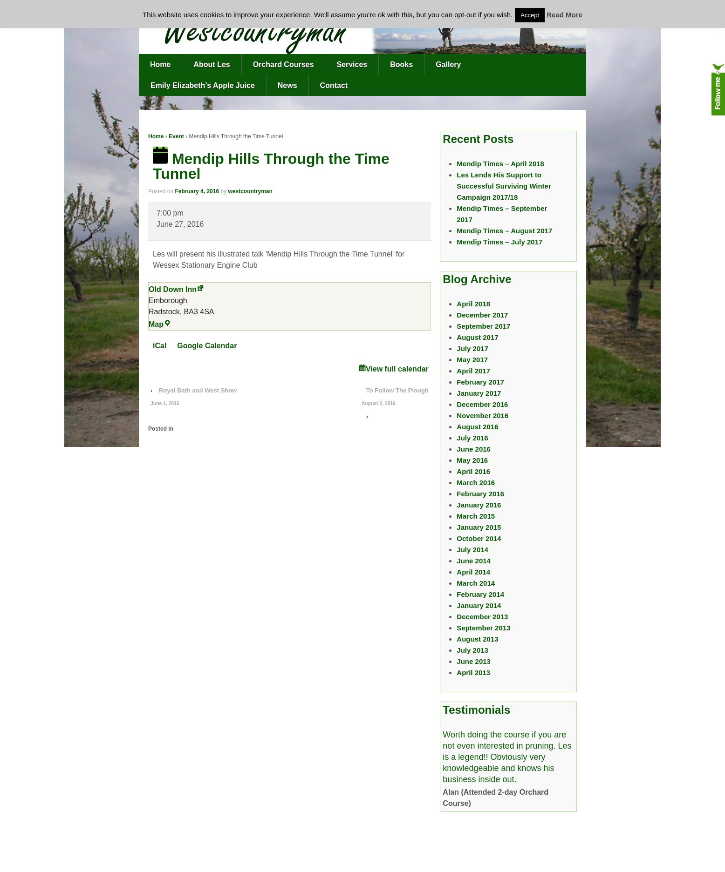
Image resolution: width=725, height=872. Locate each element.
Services (351, 64)
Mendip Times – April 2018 (500, 164)
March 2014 (476, 583)
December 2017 (482, 315)
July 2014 (472, 550)
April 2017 (473, 371)
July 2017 (472, 348)
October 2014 (479, 538)
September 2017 (483, 326)
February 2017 (480, 382)
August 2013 (477, 639)
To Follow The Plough (395, 398)
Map (160, 324)
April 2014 (473, 572)
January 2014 (479, 605)
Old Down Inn (173, 289)
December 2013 (482, 617)
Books (401, 64)
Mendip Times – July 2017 (499, 242)
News (287, 85)
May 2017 (472, 360)
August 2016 (477, 427)
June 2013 (474, 661)
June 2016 (474, 449)
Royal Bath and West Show (193, 398)
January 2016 (479, 505)
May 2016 (472, 460)
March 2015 (476, 516)
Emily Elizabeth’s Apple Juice (202, 85)
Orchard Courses (283, 64)
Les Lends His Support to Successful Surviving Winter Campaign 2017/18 (504, 186)
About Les (211, 64)
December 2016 (482, 404)
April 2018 (473, 304)
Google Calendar (207, 346)
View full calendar (397, 369)
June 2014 (474, 561)
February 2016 (480, 494)
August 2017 (477, 337)
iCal (159, 346)
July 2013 (472, 650)
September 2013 (483, 628)
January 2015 (479, 527)
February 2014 (480, 594)
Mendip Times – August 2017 (504, 231)
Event (176, 136)
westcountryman (250, 191)
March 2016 (476, 483)
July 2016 (472, 438)
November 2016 (482, 415)
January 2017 (479, 393)
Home (160, 64)
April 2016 (473, 471)
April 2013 (473, 672)
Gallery (448, 64)
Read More (564, 15)
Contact (334, 85)
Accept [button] (529, 15)
